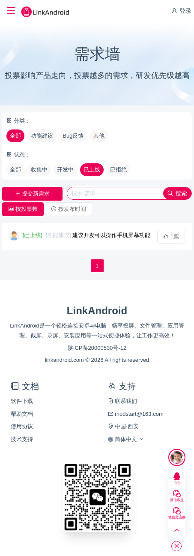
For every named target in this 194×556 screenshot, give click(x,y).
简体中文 (126, 439)
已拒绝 (118, 169)
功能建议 (42, 135)
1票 (171, 236)
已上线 (92, 169)
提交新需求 (32, 193)
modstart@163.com (136, 414)
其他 (98, 135)
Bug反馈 (73, 135)
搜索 (177, 193)
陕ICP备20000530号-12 (97, 348)
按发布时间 (68, 209)
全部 (15, 135)
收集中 (39, 169)
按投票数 (23, 209)
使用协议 (22, 426)
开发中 (65, 169)
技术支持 (22, 439)
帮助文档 (22, 414)
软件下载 (22, 401)
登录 (181, 10)
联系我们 (122, 401)
